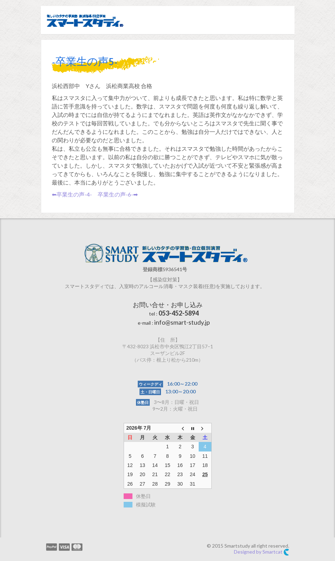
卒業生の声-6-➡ (118, 194)
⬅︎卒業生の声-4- (72, 194)
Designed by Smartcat (261, 552)
